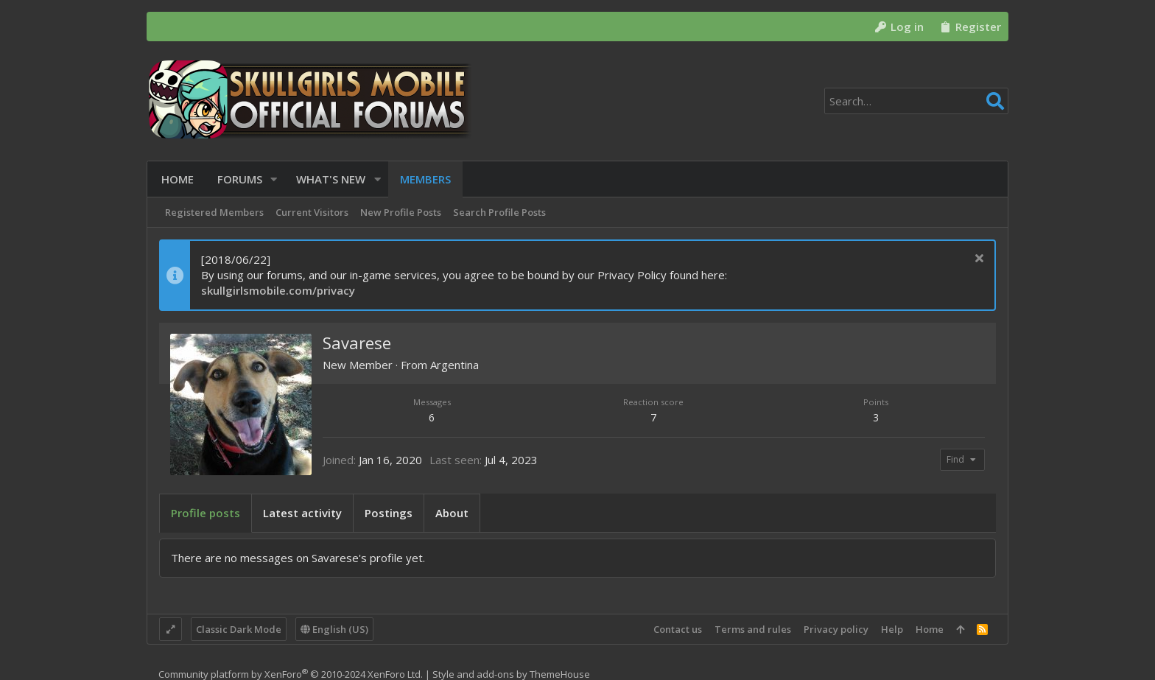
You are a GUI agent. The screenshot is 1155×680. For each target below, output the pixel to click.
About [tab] (451, 512)
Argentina (454, 364)
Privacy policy (836, 629)
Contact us (677, 629)
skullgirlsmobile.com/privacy (278, 290)
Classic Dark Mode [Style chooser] (238, 629)
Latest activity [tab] (302, 512)
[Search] (916, 100)
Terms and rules (753, 629)
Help (892, 629)
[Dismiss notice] (977, 259)
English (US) (334, 629)
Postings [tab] (388, 512)
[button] (272, 179)
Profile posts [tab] (205, 512)
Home (930, 629)
